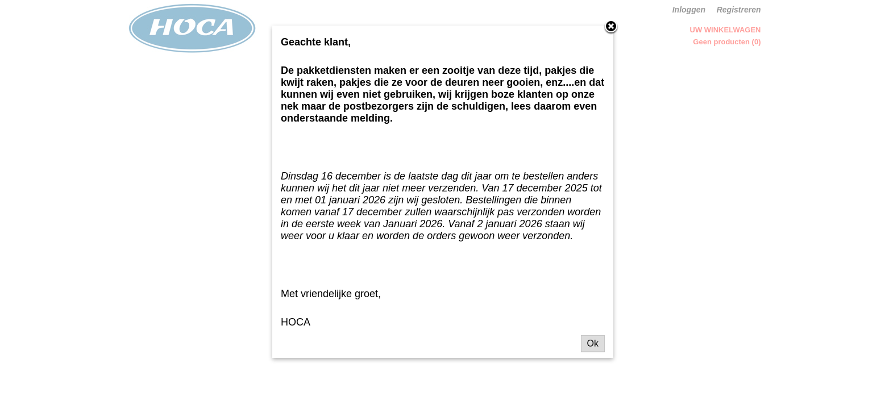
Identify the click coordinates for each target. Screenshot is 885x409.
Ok (593, 343)
